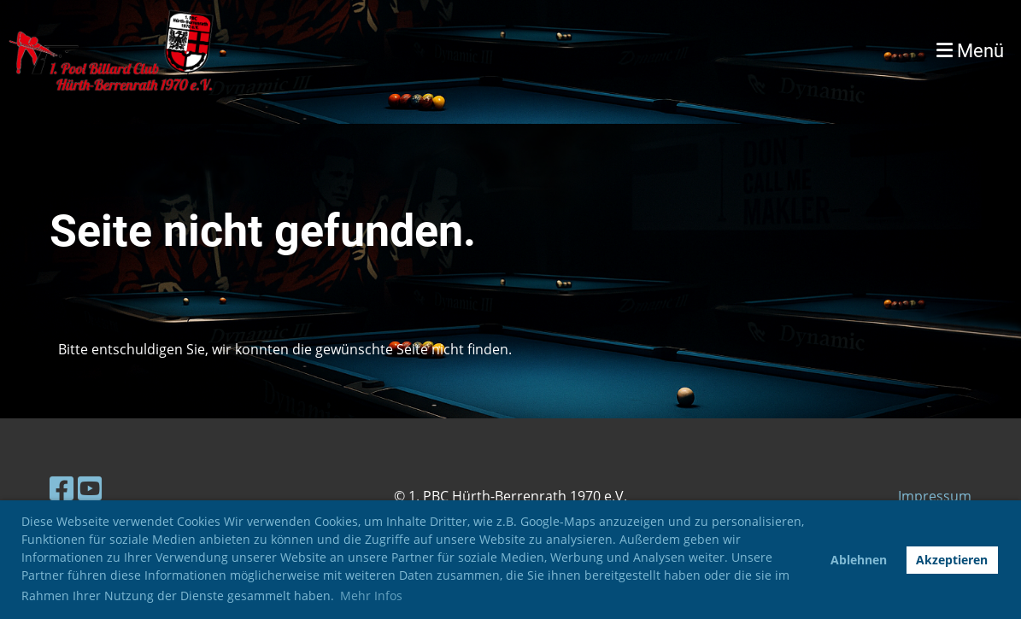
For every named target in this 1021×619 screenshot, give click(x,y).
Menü (970, 50)
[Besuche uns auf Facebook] (61, 488)
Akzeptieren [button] (952, 560)
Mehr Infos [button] (371, 595)
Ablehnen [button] (858, 560)
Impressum (934, 496)
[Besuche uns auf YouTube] (90, 488)
